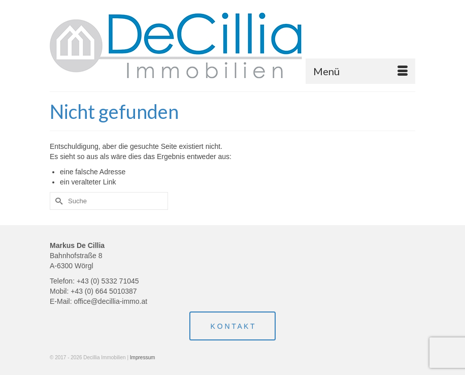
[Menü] (360, 71)
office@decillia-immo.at (110, 301)
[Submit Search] (57, 201)
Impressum (142, 357)
